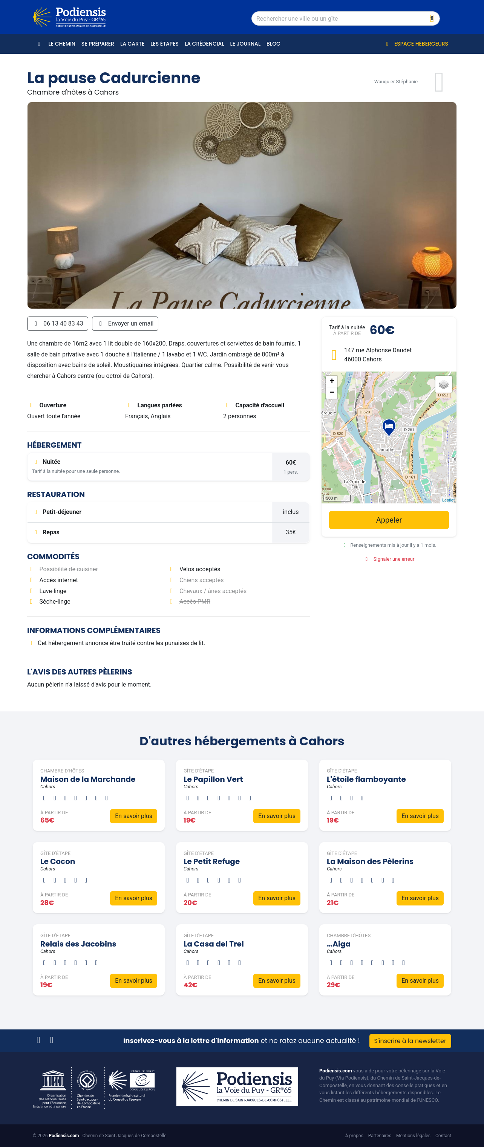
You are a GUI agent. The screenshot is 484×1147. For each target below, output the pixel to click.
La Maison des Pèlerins (370, 861)
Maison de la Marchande (87, 779)
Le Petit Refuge (212, 861)
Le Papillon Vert (213, 779)
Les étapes (164, 43)
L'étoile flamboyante (366, 779)
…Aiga (339, 944)
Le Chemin (62, 43)
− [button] (331, 393)
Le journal (245, 43)
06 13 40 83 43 (57, 323)
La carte (132, 43)
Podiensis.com (335, 1071)
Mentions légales (413, 1135)
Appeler (389, 520)
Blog (273, 43)
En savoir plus (133, 816)
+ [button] (331, 381)
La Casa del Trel (214, 944)
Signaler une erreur (389, 559)
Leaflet (448, 500)
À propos (354, 1135)
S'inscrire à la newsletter (410, 1041)
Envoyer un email (125, 323)
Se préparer (97, 43)
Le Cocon (57, 861)
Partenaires (379, 1135)
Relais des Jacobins (78, 944)
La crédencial (204, 43)
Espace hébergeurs (416, 43)
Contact (443, 1135)
